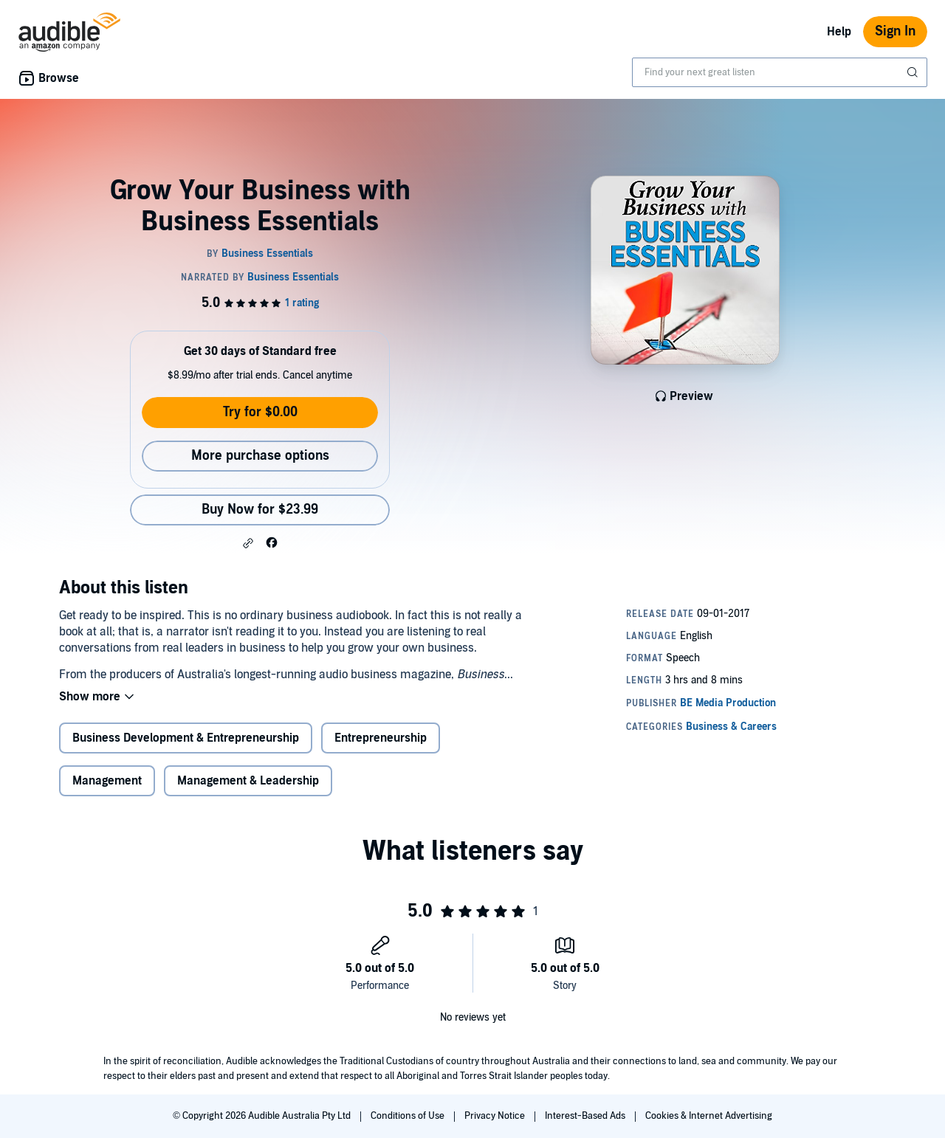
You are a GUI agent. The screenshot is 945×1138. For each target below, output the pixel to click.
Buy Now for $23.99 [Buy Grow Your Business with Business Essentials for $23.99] (260, 509)
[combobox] (779, 72)
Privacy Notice (495, 1116)
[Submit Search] (914, 72)
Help (839, 31)
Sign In (895, 31)
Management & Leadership (248, 780)
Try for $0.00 (260, 412)
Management (107, 780)
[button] (248, 543)
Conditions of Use (409, 1116)
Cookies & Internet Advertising (708, 1116)
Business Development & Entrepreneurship (185, 738)
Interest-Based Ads (586, 1116)
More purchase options (260, 455)
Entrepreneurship (380, 738)
